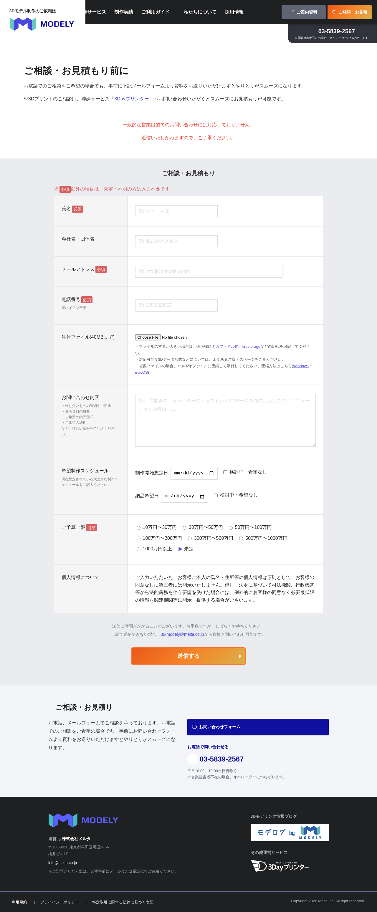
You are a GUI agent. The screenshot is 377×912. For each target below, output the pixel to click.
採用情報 (260, 13)
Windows (301, 366)
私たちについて (226, 13)
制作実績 (150, 13)
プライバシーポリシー (59, 902)
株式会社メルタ (76, 838)
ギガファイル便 (225, 346)
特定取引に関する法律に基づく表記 (122, 902)
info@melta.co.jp (62, 862)
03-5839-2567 (336, 34)
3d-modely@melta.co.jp (182, 634)
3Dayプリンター (131, 98)
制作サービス (118, 13)
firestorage (251, 346)
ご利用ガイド (182, 13)
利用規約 (19, 902)
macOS (141, 372)
